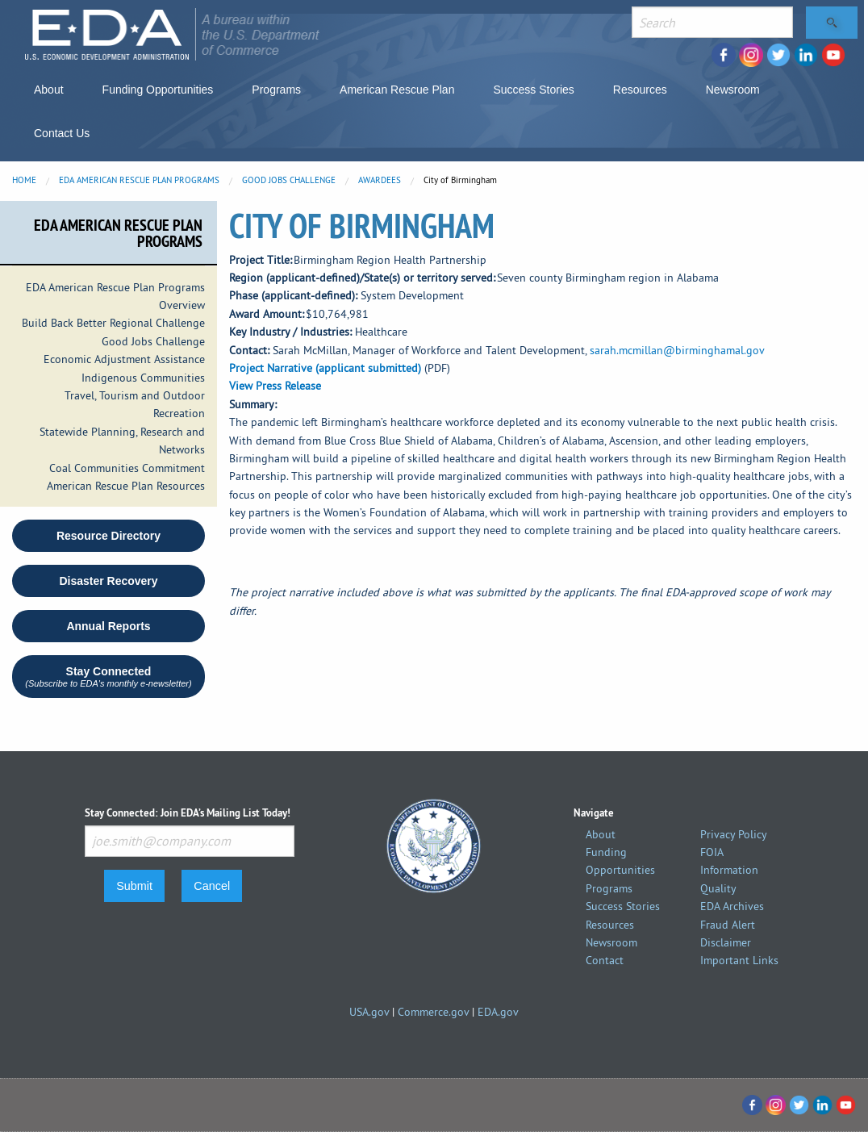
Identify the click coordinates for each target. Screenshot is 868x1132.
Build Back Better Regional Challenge (113, 322)
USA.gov (369, 1012)
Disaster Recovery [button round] (108, 580)
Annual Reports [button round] (108, 626)
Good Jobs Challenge (289, 180)
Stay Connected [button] (108, 676)
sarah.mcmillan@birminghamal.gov (677, 350)
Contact (605, 960)
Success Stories (533, 89)
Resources (640, 89)
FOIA (712, 852)
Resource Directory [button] (108, 535)
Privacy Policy (733, 834)
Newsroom (733, 89)
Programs (276, 89)
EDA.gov (498, 1012)
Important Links (739, 960)
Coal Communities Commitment (127, 468)
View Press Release (275, 385)
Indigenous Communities (143, 377)
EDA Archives (732, 906)
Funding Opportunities (158, 89)
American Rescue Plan (397, 89)
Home (24, 180)
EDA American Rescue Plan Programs (139, 180)
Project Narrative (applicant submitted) (325, 368)
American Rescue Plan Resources (126, 485)
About (49, 89)
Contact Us (62, 133)
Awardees (379, 180)
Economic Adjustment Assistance (124, 359)
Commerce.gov (433, 1012)
